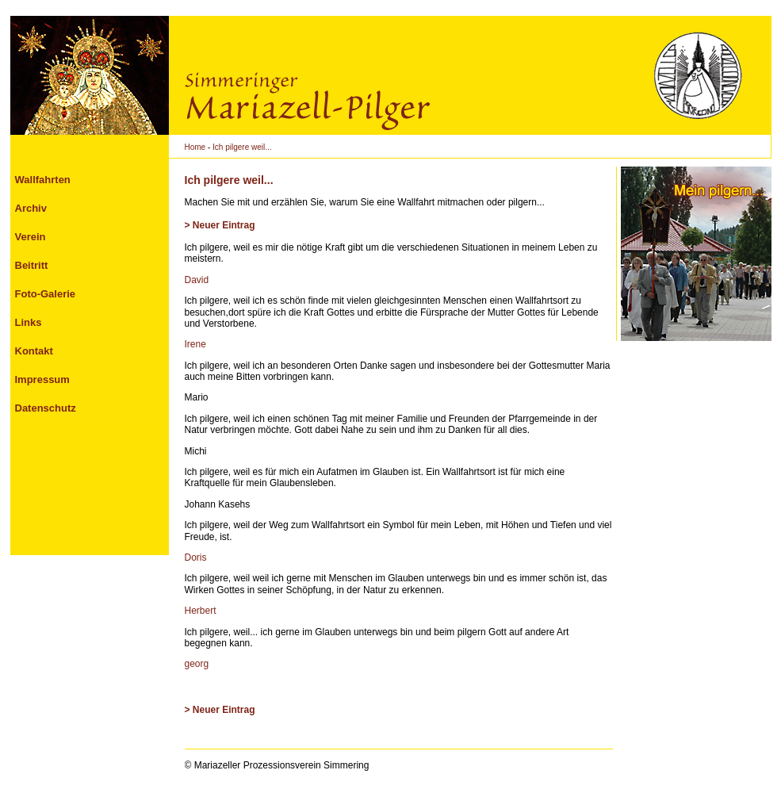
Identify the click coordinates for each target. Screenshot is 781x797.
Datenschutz (45, 408)
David (197, 279)
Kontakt (34, 351)
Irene (195, 344)
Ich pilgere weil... (241, 147)
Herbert (200, 610)
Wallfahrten (43, 180)
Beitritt (31, 265)
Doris (196, 557)
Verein (30, 237)
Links (28, 322)
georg (197, 663)
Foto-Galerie (45, 294)
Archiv (31, 208)
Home (195, 147)
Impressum (42, 379)
